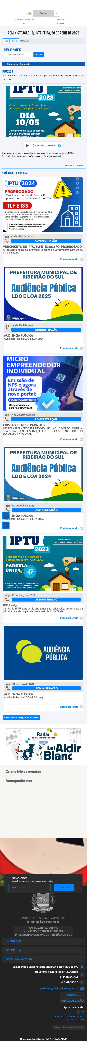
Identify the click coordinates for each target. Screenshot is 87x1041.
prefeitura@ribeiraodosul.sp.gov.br (59, 988)
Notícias (15, 40)
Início (6, 40)
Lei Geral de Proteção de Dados (68, 1027)
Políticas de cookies (76, 1019)
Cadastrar (63, 887)
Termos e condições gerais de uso (69, 1016)
